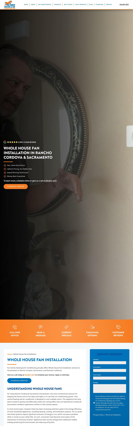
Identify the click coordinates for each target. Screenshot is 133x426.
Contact (109, 4)
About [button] (33, 4)
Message (95, 382)
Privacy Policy (98, 415)
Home (26, 4)
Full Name (96, 359)
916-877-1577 (124, 4)
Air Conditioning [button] (44, 4)
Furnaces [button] (57, 4)
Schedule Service (15, 186)
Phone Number (97, 375)
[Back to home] (10, 5)
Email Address (97, 367)
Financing (99, 4)
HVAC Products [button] (81, 4)
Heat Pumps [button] (68, 4)
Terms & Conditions (113, 415)
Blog (91, 4)
